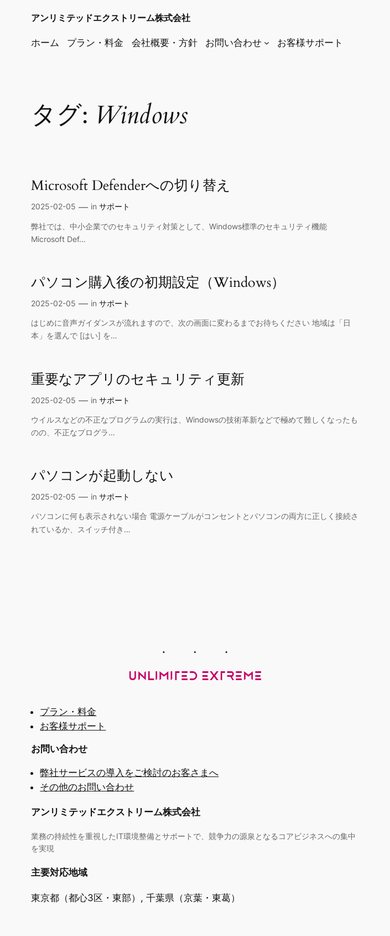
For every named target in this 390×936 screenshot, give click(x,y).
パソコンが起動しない (102, 475)
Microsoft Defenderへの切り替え (131, 185)
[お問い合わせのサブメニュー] (266, 42)
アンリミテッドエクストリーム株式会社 (110, 17)
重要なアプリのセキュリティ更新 (138, 379)
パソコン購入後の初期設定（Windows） (158, 282)
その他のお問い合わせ (87, 787)
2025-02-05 (53, 206)
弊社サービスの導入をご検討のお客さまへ (129, 772)
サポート (114, 206)
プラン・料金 (68, 711)
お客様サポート (73, 726)
